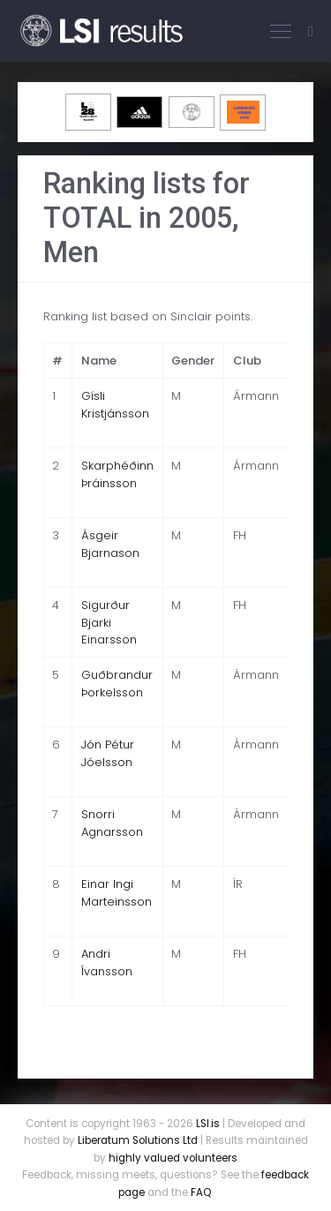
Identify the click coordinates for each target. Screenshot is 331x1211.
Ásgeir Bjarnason (110, 544)
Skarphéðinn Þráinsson (117, 474)
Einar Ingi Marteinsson (116, 893)
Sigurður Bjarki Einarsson (109, 622)
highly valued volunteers (173, 1158)
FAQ (201, 1192)
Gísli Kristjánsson (115, 404)
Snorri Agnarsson (112, 823)
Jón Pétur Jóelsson (107, 753)
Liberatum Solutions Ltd (138, 1140)
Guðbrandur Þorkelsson (117, 683)
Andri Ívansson (106, 962)
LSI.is (208, 1124)
